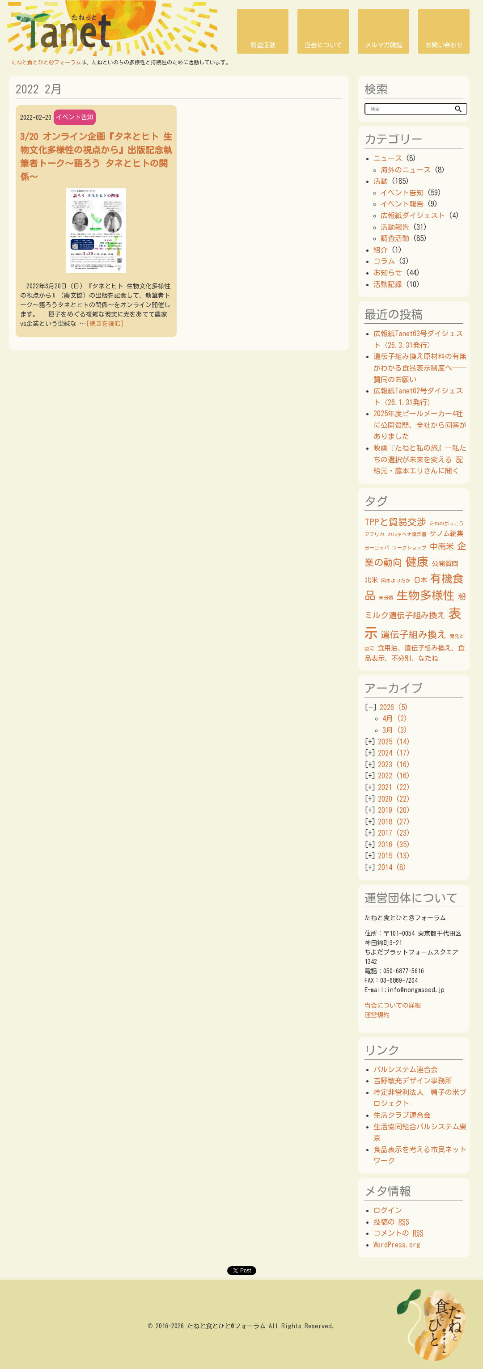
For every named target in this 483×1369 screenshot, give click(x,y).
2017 (394, 833)
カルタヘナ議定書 (407, 534)
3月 (394, 730)
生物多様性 (426, 595)
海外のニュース (406, 169)
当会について (323, 45)
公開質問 (445, 563)
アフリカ (374, 534)
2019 (394, 810)
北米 (371, 580)
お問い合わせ (444, 45)
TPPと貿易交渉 (395, 521)
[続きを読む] (105, 324)
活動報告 (395, 227)
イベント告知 (74, 117)
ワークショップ (409, 547)
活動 (380, 181)
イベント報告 (402, 203)
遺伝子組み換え (413, 634)
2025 (394, 741)
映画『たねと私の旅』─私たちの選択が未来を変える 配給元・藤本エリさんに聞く (419, 459)
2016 (394, 844)
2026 (394, 707)
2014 (392, 867)
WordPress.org (396, 1244)
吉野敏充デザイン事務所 (412, 1080)
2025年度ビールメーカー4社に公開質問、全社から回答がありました (419, 425)
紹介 (380, 250)
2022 (394, 775)
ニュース (387, 158)
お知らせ (387, 272)
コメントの (398, 1233)
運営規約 (377, 1015)
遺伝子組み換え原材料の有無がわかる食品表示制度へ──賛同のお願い (419, 368)
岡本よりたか (396, 581)
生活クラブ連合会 (402, 1115)
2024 (394, 752)
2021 (394, 787)
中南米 (442, 546)
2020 (394, 799)
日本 (420, 580)
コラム (384, 261)
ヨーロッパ (376, 547)
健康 (416, 561)
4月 (394, 718)
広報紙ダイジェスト (413, 215)
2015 (394, 855)
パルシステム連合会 (405, 1069)
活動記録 (387, 284)
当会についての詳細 (392, 1005)
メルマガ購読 (383, 45)
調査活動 (262, 45)
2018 (394, 821)
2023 (394, 764)
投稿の (391, 1221)
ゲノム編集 (446, 533)
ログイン (387, 1210)
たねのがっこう (446, 523)
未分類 (386, 598)
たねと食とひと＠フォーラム (46, 62)
